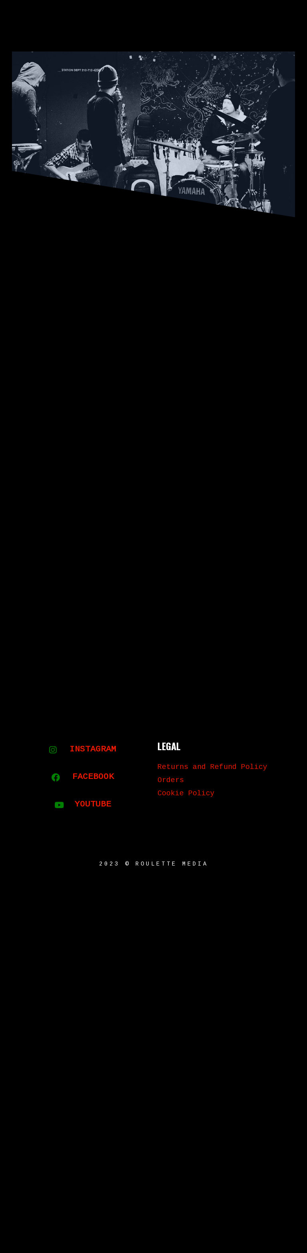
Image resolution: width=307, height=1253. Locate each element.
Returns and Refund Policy (212, 767)
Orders (170, 780)
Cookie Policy (186, 793)
